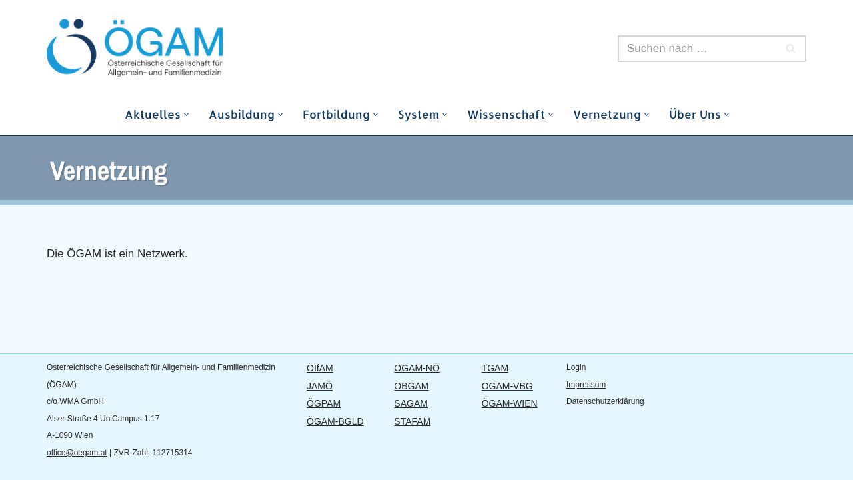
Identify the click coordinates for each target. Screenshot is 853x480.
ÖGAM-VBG (507, 386)
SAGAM (411, 403)
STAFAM (412, 421)
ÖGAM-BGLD (335, 421)
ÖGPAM (324, 403)
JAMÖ (320, 386)
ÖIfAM (320, 368)
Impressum (586, 384)
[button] (186, 114)
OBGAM (411, 386)
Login (576, 367)
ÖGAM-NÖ (416, 368)
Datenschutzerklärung (605, 401)
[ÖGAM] (167, 48)
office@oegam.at (77, 452)
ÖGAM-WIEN (510, 403)
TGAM (495, 368)
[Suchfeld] (697, 48)
